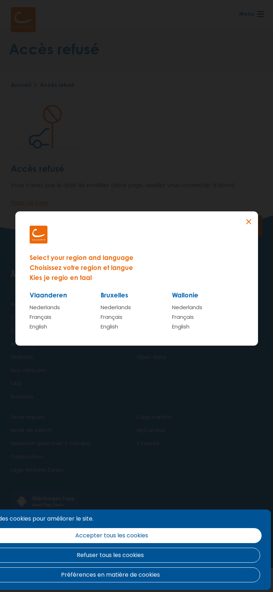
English (38, 326)
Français (40, 317)
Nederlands (45, 307)
